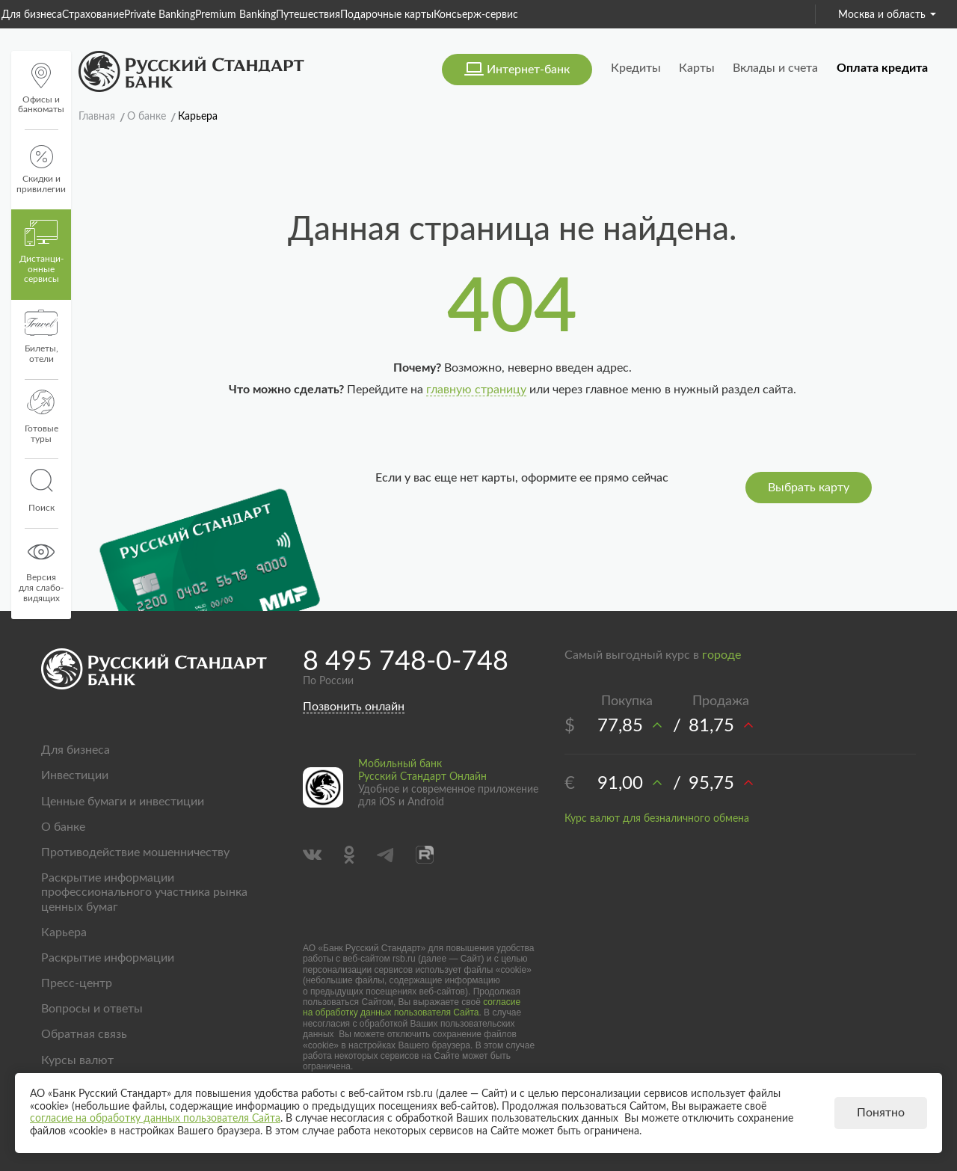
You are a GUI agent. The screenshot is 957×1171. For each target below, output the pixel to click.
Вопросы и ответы (92, 1009)
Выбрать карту (808, 488)
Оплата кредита (882, 68)
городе (721, 655)
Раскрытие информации (107, 958)
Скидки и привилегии (41, 169)
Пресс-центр (76, 983)
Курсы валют (77, 1060)
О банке (63, 827)
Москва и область (887, 15)
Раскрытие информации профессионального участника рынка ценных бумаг (144, 892)
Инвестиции (74, 775)
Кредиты (636, 68)
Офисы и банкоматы (41, 88)
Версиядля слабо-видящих (41, 570)
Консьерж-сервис (476, 15)
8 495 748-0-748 (405, 661)
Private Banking (159, 15)
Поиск (41, 490)
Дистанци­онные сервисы (41, 252)
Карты (697, 68)
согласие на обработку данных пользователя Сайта (411, 1007)
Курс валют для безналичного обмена (656, 819)
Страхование (93, 15)
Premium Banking (235, 15)
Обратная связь (84, 1034)
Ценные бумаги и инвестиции (122, 802)
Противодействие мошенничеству (135, 852)
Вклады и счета (775, 68)
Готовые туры (41, 416)
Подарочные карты (387, 15)
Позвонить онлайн (353, 707)
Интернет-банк (528, 70)
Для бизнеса (31, 15)
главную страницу (476, 390)
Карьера (64, 932)
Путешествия (308, 15)
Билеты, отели (41, 336)
